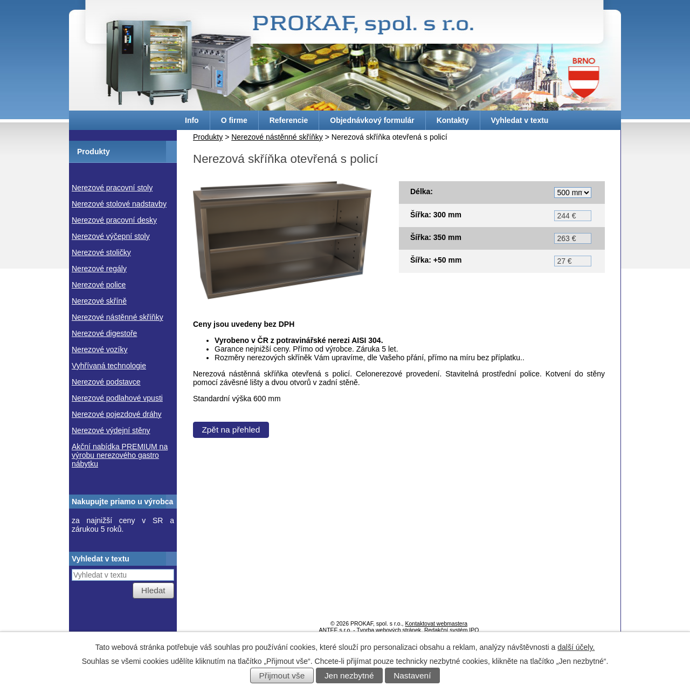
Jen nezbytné (349, 675)
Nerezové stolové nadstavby (119, 204)
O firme (234, 120)
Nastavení (412, 675)
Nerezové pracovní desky (114, 220)
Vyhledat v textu (520, 120)
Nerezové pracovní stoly (112, 187)
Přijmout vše (282, 675)
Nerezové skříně (99, 301)
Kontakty (453, 120)
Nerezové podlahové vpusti (117, 398)
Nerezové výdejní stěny (111, 430)
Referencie (289, 120)
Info (192, 120)
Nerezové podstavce (106, 382)
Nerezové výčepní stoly (111, 236)
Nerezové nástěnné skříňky (277, 137)
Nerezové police (99, 284)
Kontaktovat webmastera (436, 623)
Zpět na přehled (231, 433)
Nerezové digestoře (104, 333)
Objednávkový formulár (372, 120)
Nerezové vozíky (99, 349)
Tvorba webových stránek (388, 630)
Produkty (208, 137)
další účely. (576, 647)
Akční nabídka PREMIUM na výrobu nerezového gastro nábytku (120, 455)
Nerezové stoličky (101, 252)
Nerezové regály (99, 268)
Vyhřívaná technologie (109, 365)
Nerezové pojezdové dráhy (117, 414)
